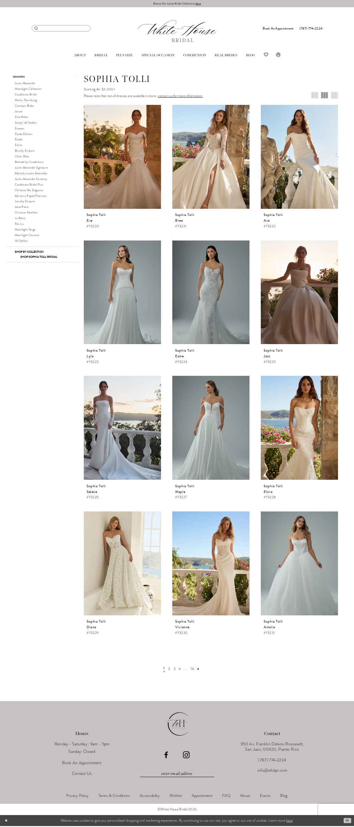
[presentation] (122, 158)
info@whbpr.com (272, 772)
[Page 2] (166, 669)
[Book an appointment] (278, 29)
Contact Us (82, 774)
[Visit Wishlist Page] (266, 56)
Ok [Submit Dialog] (346, 821)
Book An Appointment (81, 764)
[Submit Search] (36, 29)
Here (203, 4)
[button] (278, 56)
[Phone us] (311, 29)
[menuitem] (61, 29)
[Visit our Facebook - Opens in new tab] (166, 756)
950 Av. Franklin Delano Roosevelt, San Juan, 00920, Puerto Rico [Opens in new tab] (272, 748)
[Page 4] (180, 669)
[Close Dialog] (7, 821)
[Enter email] (177, 774)
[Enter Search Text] (61, 29)
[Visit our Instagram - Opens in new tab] (186, 756)
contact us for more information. (180, 97)
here (289, 821)
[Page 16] (194, 669)
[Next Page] (202, 669)
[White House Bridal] (177, 32)
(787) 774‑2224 (272, 761)
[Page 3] (173, 669)
